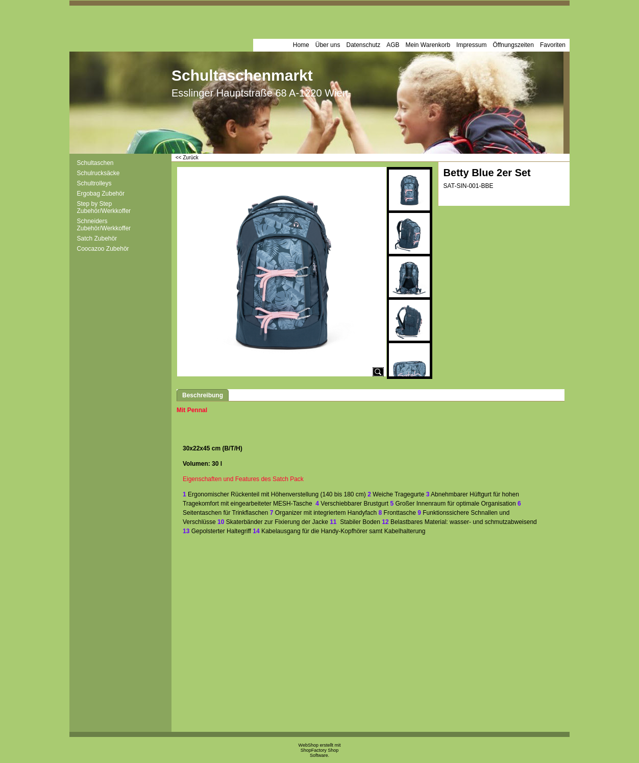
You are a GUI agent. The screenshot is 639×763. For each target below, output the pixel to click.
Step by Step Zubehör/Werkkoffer (104, 207)
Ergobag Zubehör (101, 193)
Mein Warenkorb (428, 45)
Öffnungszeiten (513, 45)
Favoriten (553, 45)
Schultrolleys (94, 183)
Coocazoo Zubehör (103, 248)
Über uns (327, 45)
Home (301, 45)
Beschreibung (202, 395)
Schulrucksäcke (98, 173)
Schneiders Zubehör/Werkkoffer (104, 225)
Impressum (471, 45)
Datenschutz (363, 45)
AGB (392, 45)
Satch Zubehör (97, 238)
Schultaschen (95, 162)
